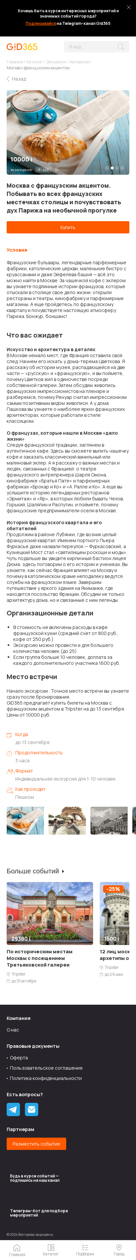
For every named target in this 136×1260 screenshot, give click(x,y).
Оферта (19, 1057)
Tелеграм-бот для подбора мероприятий (39, 1213)
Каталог (35, 62)
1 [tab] (107, 167)
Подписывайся (41, 23)
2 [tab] (112, 167)
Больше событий (33, 871)
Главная (15, 62)
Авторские (79, 62)
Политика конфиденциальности (46, 1078)
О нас (13, 1030)
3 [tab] (117, 167)
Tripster (19, 974)
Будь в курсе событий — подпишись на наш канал (35, 1178)
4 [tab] (122, 167)
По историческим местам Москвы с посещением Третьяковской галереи (39, 958)
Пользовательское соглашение (46, 1068)
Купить (68, 227)
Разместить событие (36, 1144)
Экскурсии (56, 62)
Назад (19, 79)
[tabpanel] (68, 132)
